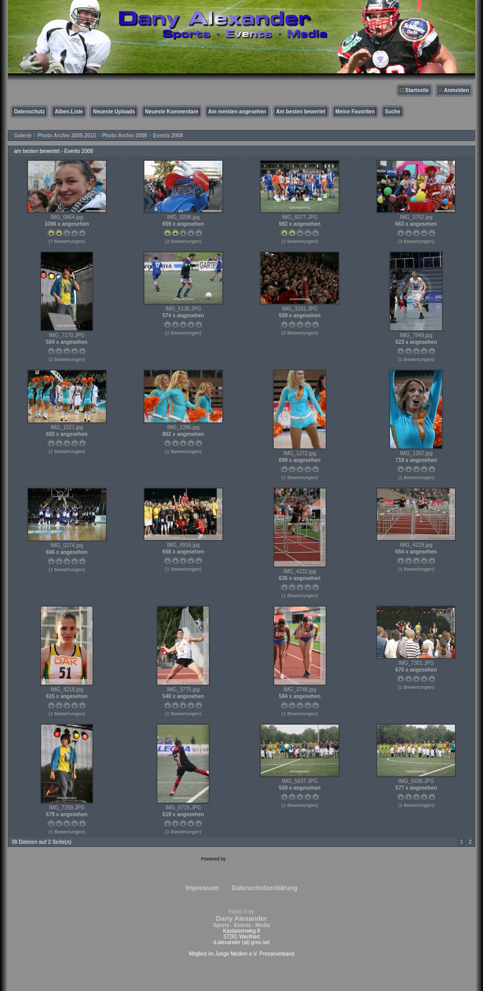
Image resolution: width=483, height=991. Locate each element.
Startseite (417, 90)
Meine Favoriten (355, 111)
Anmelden (456, 90)
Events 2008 (168, 135)
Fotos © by (241, 918)
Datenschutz (29, 111)
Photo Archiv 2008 (124, 135)
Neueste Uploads (114, 111)
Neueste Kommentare (171, 111)
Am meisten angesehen (237, 111)
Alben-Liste (69, 111)
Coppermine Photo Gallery (254, 858)
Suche (392, 111)
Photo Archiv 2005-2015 (66, 135)
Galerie (23, 135)
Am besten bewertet (301, 111)
